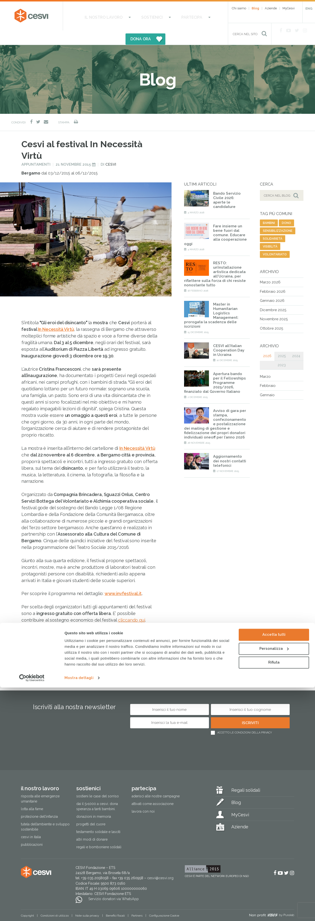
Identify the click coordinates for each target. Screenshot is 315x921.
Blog (255, 8)
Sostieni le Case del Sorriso (97, 782)
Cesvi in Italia (31, 823)
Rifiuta (274, 896)
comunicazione (64, 644)
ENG (308, 8)
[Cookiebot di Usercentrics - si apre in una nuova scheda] (31, 911)
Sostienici (132, 16)
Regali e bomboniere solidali (98, 833)
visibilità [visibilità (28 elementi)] (270, 232)
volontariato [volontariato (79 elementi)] (275, 240)
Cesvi (110, 150)
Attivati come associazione (152, 789)
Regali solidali (245, 775)
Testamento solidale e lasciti (98, 818)
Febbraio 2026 (272, 277)
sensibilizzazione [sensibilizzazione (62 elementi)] (277, 217)
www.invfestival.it (123, 579)
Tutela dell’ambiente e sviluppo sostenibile (45, 812)
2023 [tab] (282, 351)
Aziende (271, 8)
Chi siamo (239, 8)
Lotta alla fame (32, 795)
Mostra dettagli (79, 911)
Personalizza (274, 882)
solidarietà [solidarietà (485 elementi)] (272, 224)
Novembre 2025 (274, 305)
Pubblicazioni (32, 831)
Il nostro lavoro (94, 16)
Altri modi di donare (92, 825)
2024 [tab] (296, 342)
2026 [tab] (267, 342)
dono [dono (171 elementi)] (286, 209)
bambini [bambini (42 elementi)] (269, 209)
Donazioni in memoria (93, 802)
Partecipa (162, 16)
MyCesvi (289, 8)
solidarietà (34, 644)
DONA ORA (193, 16)
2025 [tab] (282, 342)
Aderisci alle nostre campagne (156, 782)
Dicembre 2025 (273, 295)
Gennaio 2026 (272, 286)
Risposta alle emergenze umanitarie (40, 784)
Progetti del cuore (90, 810)
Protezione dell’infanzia (39, 802)
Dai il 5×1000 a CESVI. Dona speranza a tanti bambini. (97, 792)
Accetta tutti (273, 868)
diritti (89, 644)
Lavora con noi (143, 797)
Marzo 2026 (270, 268)
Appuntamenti (35, 150)
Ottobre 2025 (271, 314)
